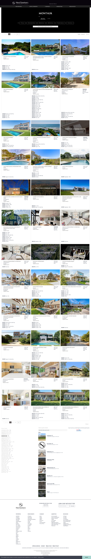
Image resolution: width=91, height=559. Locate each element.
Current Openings (42, 522)
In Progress (29, 516)
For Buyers (65, 516)
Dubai (17, 540)
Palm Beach (18, 519)
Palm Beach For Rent (4, 444)
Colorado (17, 520)
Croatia (17, 538)
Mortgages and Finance (67, 524)
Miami (17, 522)
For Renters (65, 518)
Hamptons (17, 517)
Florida (29, 522)
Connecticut (18, 527)
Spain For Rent (3, 460)
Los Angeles (18, 518)
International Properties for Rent (6, 458)
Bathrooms (50, 22)
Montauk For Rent (4, 435)
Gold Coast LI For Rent (5, 451)
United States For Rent (4, 457)
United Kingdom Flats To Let (5, 445)
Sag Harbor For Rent (4, 431)
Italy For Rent (3, 463)
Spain (17, 530)
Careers (41, 518)
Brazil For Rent (3, 472)
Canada (17, 539)
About (41, 516)
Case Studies (30, 518)
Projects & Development (55, 517)
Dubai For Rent (3, 470)
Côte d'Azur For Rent (4, 469)
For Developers (65, 519)
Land (49, 18)
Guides (64, 522)
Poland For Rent (4, 465)
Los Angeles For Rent (4, 442)
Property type (60, 22)
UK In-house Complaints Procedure (45, 552)
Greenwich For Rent (4, 447)
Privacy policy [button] (41, 557)
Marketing (59, 6)
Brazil (17, 542)
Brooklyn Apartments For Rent (6, 448)
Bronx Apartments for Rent (5, 455)
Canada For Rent (4, 468)
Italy (16, 533)
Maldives (29, 531)
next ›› (18, 34)
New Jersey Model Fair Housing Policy (45, 553)
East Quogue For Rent (4, 439)
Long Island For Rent (4, 453)
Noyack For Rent (4, 434)
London (29, 521)
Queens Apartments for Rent (5, 450)
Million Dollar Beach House (55, 523)
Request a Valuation (54, 518)
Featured (83, 34)
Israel (17, 537)
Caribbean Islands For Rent (5, 461)
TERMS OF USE (49, 546)
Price (22, 22)
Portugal (17, 529)
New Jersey (18, 524)
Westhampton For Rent (5, 440)
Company (47, 6)
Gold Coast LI (18, 526)
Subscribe (72, 506)
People (41, 517)
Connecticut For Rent (4, 452)
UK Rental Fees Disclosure (45, 555)
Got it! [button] (86, 557)
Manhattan (17, 516)
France (17, 532)
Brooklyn (17, 523)
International (30, 517)
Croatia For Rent (4, 467)
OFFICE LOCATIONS (36, 546)
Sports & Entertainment (67, 520)
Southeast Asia (18, 543)
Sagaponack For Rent (4, 437)
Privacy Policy (42, 523)
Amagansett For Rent (4, 433)
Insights (52, 519)
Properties (19, 6)
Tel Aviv (29, 529)
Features (70, 22)
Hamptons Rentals (4, 428)
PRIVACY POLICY (56, 546)
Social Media (53, 520)
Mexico (17, 534)
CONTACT (43, 546)
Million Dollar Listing (54, 524)
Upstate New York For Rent (5, 454)
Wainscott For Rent (4, 436)
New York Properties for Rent (6, 456)
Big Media (53, 521)
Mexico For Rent (4, 464)
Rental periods (31, 22)
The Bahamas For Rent (5, 471)
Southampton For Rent (5, 430)
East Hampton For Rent (5, 430)
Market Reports (65, 525)
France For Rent (3, 462)
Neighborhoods (65, 523)
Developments (33, 6)
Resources (72, 6)
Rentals (43, 18)
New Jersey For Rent (4, 449)
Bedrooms (41, 22)
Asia (28, 530)
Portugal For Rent (4, 459)
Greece (17, 535)
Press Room (41, 520)
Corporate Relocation (66, 521)
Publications (53, 525)
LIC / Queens (18, 525)
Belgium (17, 536)
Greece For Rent (4, 466)
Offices (41, 519)
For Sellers (65, 517)
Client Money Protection (45, 554)
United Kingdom (18, 521)
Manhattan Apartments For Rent (6, 441)
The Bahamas (18, 541)
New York (29, 520)
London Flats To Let (4, 443)
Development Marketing (31, 519)
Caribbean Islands (19, 531)
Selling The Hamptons (54, 522)
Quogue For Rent (4, 438)
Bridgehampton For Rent (5, 432)
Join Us (41, 521)
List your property (54, 516)
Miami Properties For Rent (5, 446)
